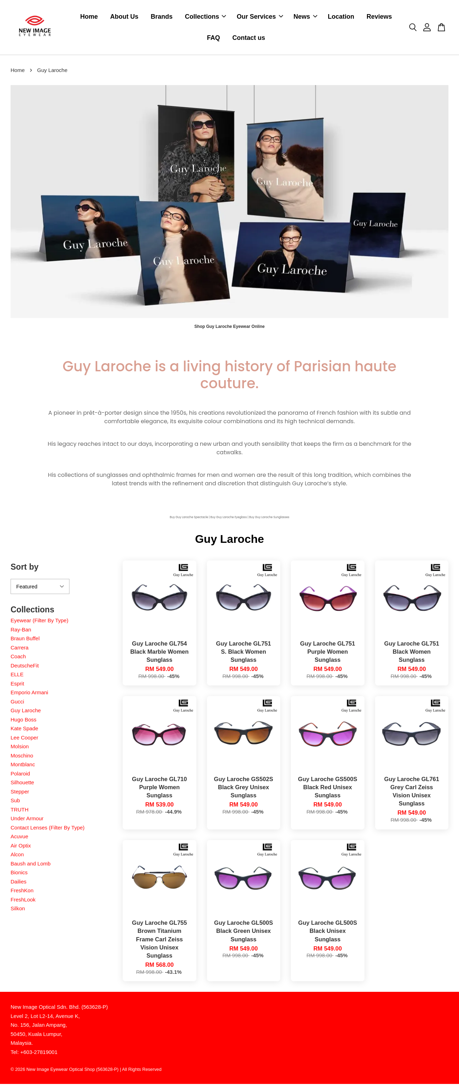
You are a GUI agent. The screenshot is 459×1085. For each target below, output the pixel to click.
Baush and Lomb (30, 865)
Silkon (18, 909)
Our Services (260, 16)
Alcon (17, 855)
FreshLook (23, 901)
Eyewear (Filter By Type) (39, 621)
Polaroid (20, 775)
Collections (205, 16)
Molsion (20, 747)
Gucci (17, 703)
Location (341, 16)
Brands (161, 16)
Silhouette (22, 783)
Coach (18, 657)
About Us (124, 16)
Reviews (379, 16)
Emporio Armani (29, 693)
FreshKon (22, 891)
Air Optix (21, 847)
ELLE (17, 675)
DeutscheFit (25, 667)
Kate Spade (24, 729)
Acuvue (19, 837)
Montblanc (23, 765)
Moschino (22, 757)
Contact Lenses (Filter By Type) (48, 829)
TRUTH (20, 811)
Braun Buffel (25, 639)
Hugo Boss (23, 721)
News (305, 16)
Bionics (19, 873)
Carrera (20, 649)
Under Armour (27, 819)
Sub (15, 801)
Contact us (248, 38)
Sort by (24, 568)
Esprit (17, 685)
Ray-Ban (21, 631)
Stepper (20, 793)
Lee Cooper (24, 739)
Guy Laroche (26, 711)
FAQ (213, 38)
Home (89, 16)
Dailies (18, 883)
